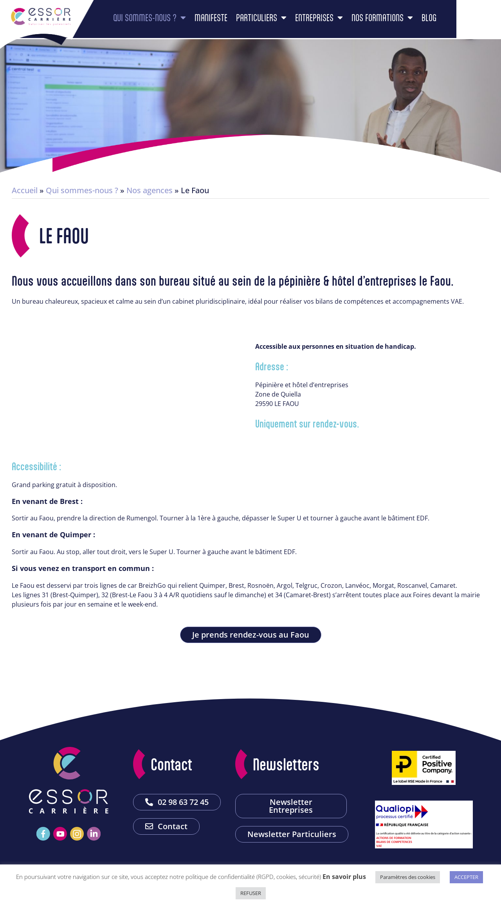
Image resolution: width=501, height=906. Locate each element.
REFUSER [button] (250, 893)
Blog (454, 21)
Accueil (25, 190)
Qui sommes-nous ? (175, 21)
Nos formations (407, 21)
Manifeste (236, 21)
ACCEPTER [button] (466, 877)
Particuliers (286, 21)
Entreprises (344, 21)
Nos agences (149, 190)
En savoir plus (344, 876)
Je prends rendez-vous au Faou (250, 634)
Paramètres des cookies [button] (407, 877)
